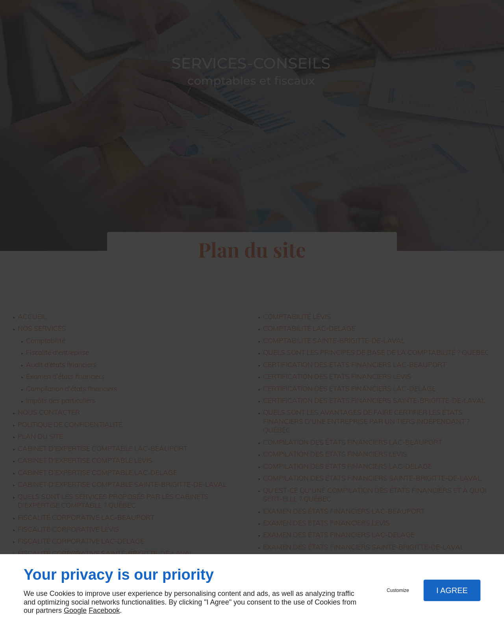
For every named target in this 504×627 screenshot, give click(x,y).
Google (75, 610)
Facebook (104, 610)
